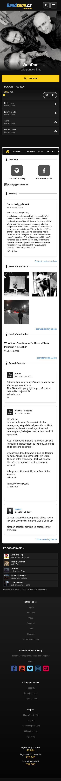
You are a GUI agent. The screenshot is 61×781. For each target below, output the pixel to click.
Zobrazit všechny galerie (46, 329)
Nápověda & (30, 715)
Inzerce (31, 661)
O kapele (30, 151)
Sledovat (30, 78)
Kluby (30, 629)
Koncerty (31, 612)
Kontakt (31, 720)
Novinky (17, 151)
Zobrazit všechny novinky (46, 261)
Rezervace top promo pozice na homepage (30, 656)
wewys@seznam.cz (18, 184)
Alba (40, 151)
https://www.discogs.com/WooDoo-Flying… (28, 524)
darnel (18, 509)
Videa (30, 618)
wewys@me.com (15, 489)
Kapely (31, 607)
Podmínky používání (31, 726)
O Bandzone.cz (31, 731)
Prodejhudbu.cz (31, 693)
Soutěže (30, 634)
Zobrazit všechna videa (47, 358)
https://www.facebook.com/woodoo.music (28, 492)
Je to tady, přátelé (18, 204)
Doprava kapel (31, 699)
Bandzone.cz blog (31, 639)
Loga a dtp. (31, 736)
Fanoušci (31, 623)
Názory (51, 151)
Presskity (31, 688)
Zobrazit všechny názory (46, 539)
